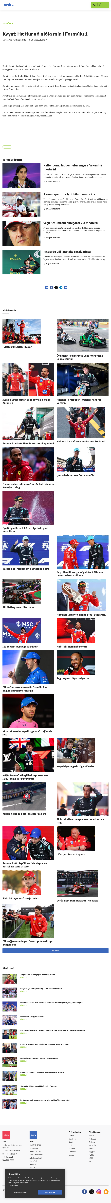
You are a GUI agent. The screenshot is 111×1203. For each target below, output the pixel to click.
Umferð (33, 1164)
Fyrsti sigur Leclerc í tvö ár (17, 347)
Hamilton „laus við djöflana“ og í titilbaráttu (81, 615)
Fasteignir (92, 1139)
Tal (90, 1161)
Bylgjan (92, 1152)
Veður (91, 1149)
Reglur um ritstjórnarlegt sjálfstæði (12, 1146)
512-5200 (37, 1145)
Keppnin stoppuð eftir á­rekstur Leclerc (24, 814)
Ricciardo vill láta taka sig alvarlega (67, 252)
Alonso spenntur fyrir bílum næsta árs (69, 194)
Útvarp (71, 1155)
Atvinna (92, 1142)
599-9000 (10, 1160)
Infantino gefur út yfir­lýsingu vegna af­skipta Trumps (42, 1072)
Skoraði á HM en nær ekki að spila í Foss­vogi (38, 1086)
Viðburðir (92, 1146)
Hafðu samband (36, 1152)
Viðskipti (72, 1139)
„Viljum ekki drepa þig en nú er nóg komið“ (38, 975)
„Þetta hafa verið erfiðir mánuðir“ (76, 475)
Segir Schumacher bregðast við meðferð (70, 223)
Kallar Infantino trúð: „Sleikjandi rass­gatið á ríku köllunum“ (45, 1045)
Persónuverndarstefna (11, 1151)
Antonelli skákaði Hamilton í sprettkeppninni (28, 444)
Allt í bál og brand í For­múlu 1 (19, 607)
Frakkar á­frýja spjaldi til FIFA (32, 1017)
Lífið (70, 1146)
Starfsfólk (33, 1161)
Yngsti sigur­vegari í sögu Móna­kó (75, 766)
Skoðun (72, 1149)
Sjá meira (55, 951)
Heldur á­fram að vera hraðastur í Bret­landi (81, 442)
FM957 (91, 1155)
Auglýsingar (34, 1149)
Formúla (7, 147)
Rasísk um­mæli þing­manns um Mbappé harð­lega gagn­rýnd (45, 1100)
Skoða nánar (13, 1186)
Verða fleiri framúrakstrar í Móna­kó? (77, 901)
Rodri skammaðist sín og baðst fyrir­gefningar (39, 1058)
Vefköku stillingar (20, 1192)
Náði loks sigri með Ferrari (72, 647)
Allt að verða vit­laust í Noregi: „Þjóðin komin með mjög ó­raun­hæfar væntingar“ (53, 1031)
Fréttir (71, 1136)
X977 (91, 1158)
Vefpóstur (33, 1168)
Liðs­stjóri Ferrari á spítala (71, 854)
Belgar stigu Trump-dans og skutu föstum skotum (41, 989)
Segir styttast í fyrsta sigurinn (73, 678)
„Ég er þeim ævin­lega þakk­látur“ (20, 647)
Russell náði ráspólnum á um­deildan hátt (25, 569)
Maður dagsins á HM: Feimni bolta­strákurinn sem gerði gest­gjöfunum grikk (51, 1003)
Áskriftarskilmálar (36, 1158)
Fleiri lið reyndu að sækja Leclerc (21, 899)
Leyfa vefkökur (49, 1192)
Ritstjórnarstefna (36, 1155)
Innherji (92, 1136)
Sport (71, 1142)
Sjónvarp (72, 1152)
